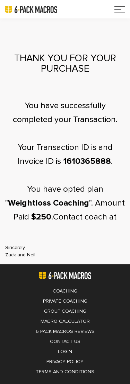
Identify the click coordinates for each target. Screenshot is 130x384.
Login (65, 351)
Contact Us (65, 341)
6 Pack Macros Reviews (65, 331)
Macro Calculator (65, 321)
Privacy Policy (65, 361)
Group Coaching (65, 311)
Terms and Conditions (65, 371)
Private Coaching (65, 301)
